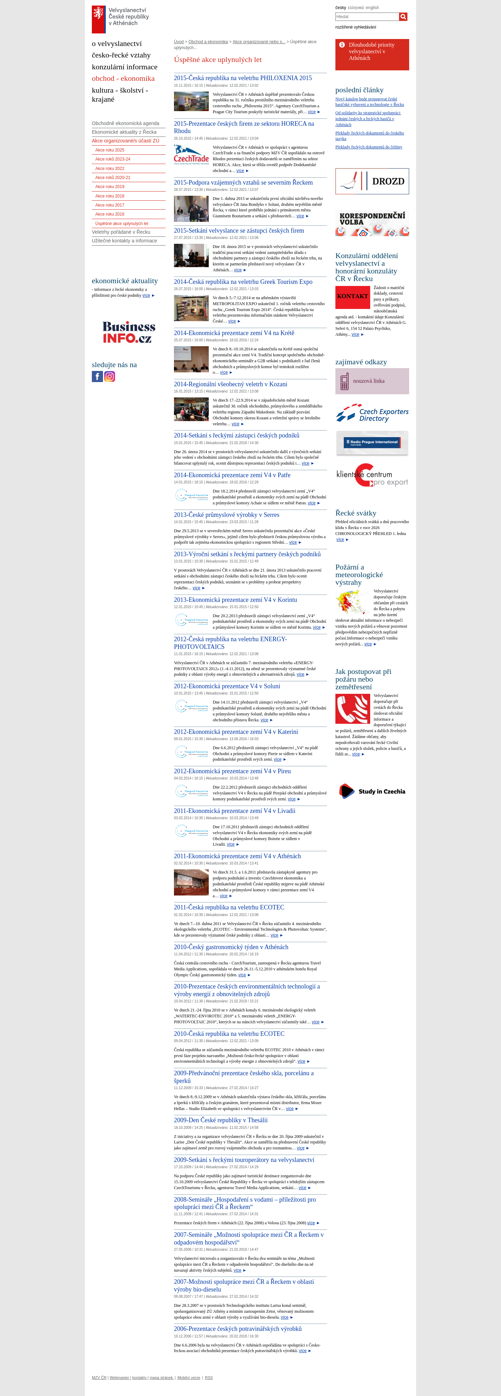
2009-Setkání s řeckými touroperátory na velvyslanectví (244, 1159)
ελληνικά (356, 7)
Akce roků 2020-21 (112, 177)
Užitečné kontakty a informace (124, 240)
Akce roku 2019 (109, 186)
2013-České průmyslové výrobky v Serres (226, 514)
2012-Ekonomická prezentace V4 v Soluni (227, 686)
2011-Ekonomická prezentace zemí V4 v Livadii (234, 810)
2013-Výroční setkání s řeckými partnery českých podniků (247, 554)
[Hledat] (403, 17)
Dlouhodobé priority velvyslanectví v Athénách (372, 51)
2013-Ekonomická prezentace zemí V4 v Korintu (235, 599)
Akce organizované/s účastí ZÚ (125, 141)
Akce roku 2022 (109, 168)
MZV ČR (99, 1377)
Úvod (179, 41)
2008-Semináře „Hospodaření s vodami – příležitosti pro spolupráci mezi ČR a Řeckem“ (245, 1203)
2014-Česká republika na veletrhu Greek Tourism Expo (243, 281)
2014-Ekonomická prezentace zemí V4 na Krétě (234, 332)
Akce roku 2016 (109, 214)
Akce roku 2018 (109, 196)
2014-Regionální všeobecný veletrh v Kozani (230, 384)
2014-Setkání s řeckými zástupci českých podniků (236, 435)
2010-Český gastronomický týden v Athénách (231, 947)
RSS (209, 1377)
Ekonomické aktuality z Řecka (124, 132)
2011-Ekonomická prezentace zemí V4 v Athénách (237, 856)
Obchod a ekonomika (208, 41)
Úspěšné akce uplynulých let (121, 223)
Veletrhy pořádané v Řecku (121, 232)
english (372, 7)
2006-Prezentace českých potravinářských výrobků (238, 1328)
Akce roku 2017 (109, 205)
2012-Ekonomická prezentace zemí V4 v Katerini (236, 731)
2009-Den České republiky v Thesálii (221, 1120)
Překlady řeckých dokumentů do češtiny (369, 147)
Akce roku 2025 (109, 150)
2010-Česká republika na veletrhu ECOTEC (229, 1033)
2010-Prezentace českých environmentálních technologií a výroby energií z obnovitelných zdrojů (247, 990)
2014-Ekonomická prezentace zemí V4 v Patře (232, 475)
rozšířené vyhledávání (355, 27)
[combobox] (367, 17)
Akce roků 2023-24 (112, 159)
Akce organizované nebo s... (259, 41)
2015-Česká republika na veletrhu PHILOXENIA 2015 (243, 78)
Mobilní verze (188, 1377)
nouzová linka (368, 381)
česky (340, 7)
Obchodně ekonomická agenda (125, 123)
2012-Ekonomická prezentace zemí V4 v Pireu (232, 771)
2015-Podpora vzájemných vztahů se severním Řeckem (243, 182)
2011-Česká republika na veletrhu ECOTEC (229, 907)
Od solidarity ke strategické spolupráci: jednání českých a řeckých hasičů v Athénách (368, 118)
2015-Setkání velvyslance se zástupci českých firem (239, 230)
